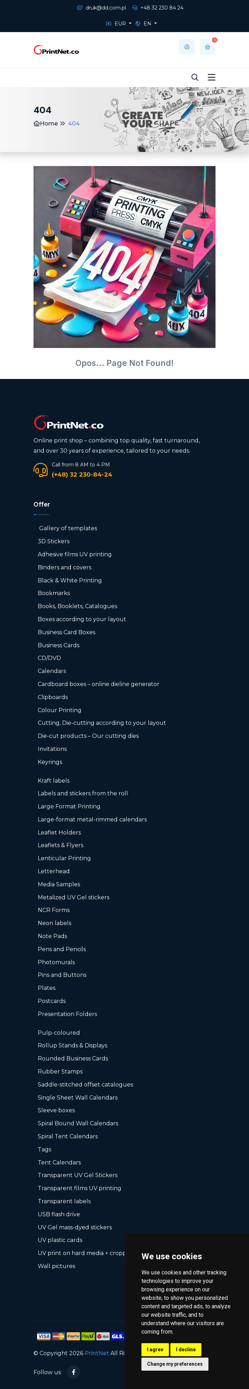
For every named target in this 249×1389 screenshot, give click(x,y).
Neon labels (54, 923)
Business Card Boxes (66, 632)
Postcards (52, 1001)
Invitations (52, 749)
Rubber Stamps (60, 1071)
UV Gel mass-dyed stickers (75, 1227)
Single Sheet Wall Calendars (77, 1097)
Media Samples (59, 884)
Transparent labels (64, 1201)
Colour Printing (59, 710)
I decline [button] (186, 1349)
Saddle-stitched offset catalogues (85, 1084)
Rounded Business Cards (73, 1058)
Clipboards (53, 697)
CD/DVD (49, 658)
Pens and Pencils (62, 949)
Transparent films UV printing (79, 1188)
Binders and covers (64, 567)
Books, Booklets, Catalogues (77, 606)
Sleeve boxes (56, 1110)
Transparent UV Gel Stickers (77, 1175)
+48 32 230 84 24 (157, 8)
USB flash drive (59, 1214)
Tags (44, 1149)
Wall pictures (56, 1266)
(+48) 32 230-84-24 (82, 474)
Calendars (52, 671)
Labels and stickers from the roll (83, 793)
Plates (46, 988)
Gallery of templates (67, 528)
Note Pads (52, 936)
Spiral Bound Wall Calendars (78, 1123)
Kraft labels (53, 780)
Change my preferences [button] (175, 1364)
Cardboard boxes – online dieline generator (98, 684)
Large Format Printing (69, 806)
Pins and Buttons (62, 975)
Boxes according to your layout (82, 619)
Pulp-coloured (59, 1032)
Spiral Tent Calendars (68, 1136)
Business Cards (58, 645)
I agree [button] (155, 1349)
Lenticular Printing (64, 858)
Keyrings (50, 762)
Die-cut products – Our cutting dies (88, 736)
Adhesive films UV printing (75, 554)
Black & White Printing (70, 580)
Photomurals (56, 962)
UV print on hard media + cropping (86, 1253)
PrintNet (97, 1353)
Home (46, 123)
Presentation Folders (67, 1014)
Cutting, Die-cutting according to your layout (102, 723)
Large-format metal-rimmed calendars (92, 819)
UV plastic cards (60, 1240)
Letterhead (54, 871)
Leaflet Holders (59, 832)
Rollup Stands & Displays (72, 1045)
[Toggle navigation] (211, 77)
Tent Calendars (59, 1162)
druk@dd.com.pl (101, 8)
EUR (116, 23)
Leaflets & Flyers (60, 845)
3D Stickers (53, 541)
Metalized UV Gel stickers (73, 897)
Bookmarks (54, 593)
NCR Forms (53, 910)
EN (144, 23)
